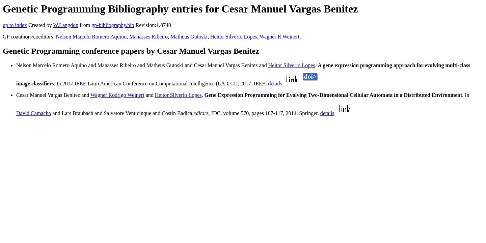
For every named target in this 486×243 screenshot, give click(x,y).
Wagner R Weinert (279, 36)
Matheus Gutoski (189, 36)
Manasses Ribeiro (148, 36)
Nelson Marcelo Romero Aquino (91, 36)
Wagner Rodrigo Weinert (117, 95)
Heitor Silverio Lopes (233, 36)
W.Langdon (65, 25)
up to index (15, 25)
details (275, 83)
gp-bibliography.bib (112, 25)
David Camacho (33, 113)
